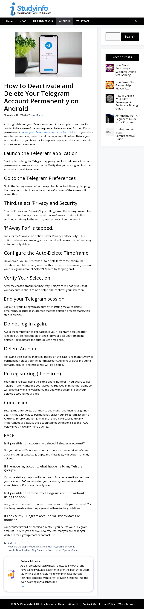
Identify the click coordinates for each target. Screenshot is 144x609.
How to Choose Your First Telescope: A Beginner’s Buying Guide (126, 102)
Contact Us (89, 604)
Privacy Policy (107, 604)
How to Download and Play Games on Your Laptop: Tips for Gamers (44, 550)
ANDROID (64, 21)
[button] (136, 21)
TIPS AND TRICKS (43, 21)
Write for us (125, 604)
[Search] (130, 37)
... (22, 585)
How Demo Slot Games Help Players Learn (125, 85)
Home (9, 21)
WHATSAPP (82, 21)
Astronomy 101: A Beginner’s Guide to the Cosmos (126, 119)
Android (12, 543)
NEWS (23, 21)
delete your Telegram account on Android (46, 132)
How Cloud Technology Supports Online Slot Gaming (125, 70)
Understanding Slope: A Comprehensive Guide (125, 134)
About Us (73, 604)
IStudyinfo (26, 604)
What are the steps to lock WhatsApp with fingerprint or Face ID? (42, 546)
